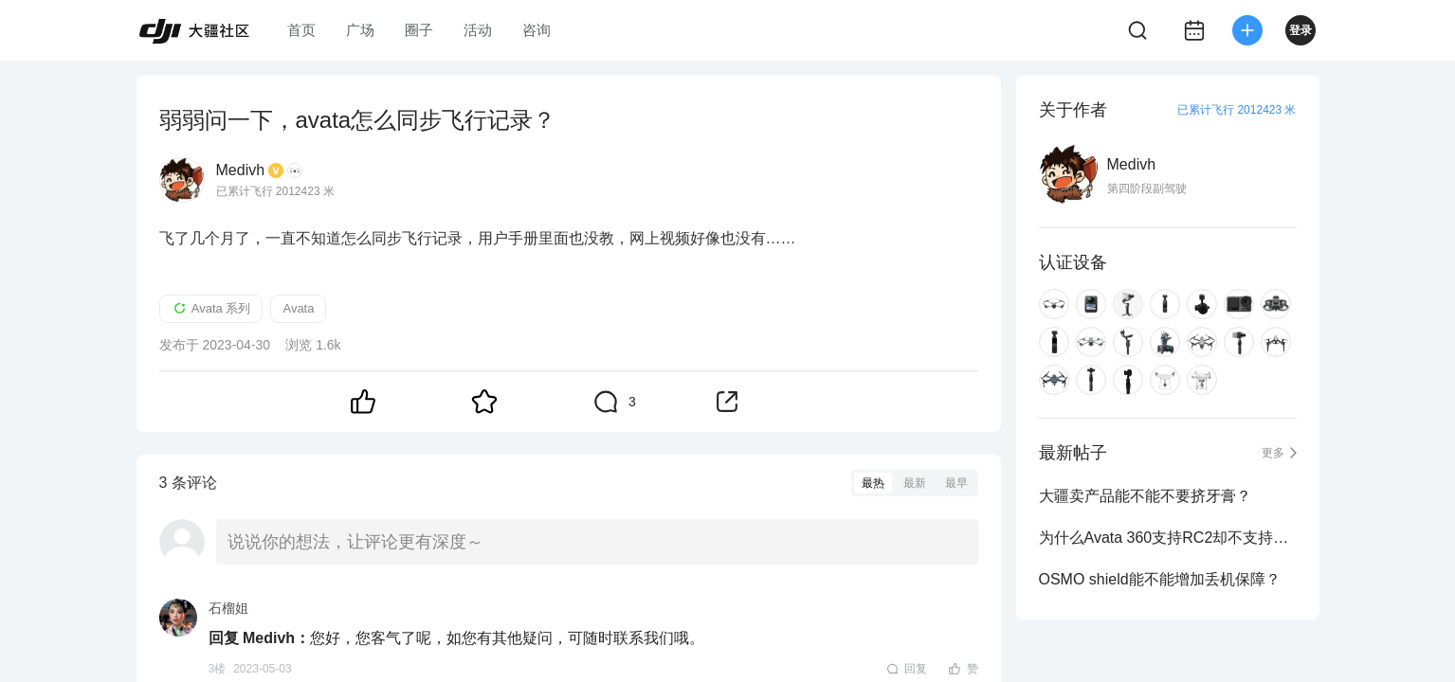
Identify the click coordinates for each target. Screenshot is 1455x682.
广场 (360, 30)
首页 (301, 30)
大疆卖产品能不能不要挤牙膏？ (1145, 496)
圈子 (419, 30)
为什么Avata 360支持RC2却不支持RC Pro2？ (1168, 537)
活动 (478, 30)
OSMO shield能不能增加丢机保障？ (1160, 579)
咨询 (536, 30)
